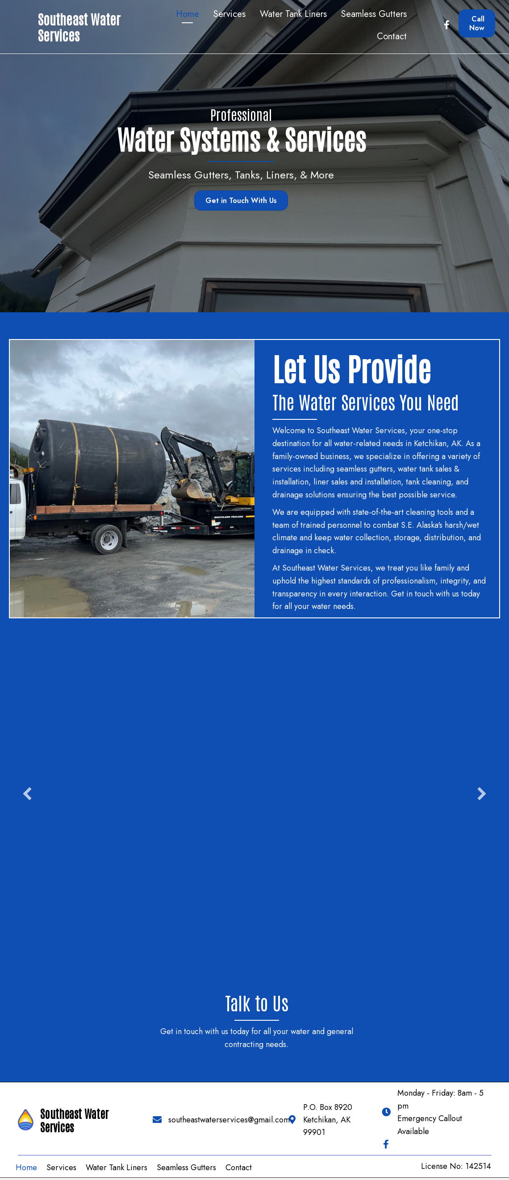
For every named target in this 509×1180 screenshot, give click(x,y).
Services (61, 1168)
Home (26, 1168)
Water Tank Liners (116, 1168)
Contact (238, 1168)
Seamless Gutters (188, 174)
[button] (27, 794)
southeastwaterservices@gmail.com (229, 1120)
